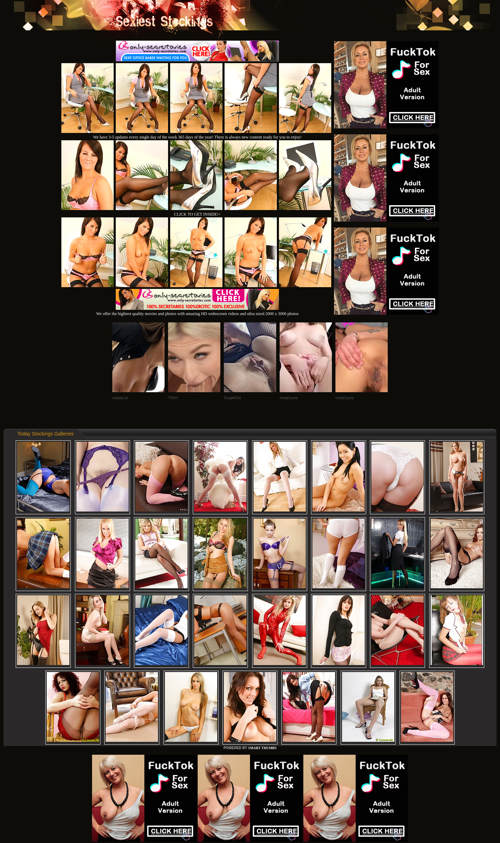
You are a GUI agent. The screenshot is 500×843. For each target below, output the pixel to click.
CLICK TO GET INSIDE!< (197, 214)
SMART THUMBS (262, 748)
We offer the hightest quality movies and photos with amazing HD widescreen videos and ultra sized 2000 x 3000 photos (197, 311)
